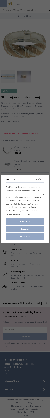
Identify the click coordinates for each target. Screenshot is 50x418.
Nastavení (25, 229)
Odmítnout (25, 221)
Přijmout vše (25, 236)
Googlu (29, 200)
